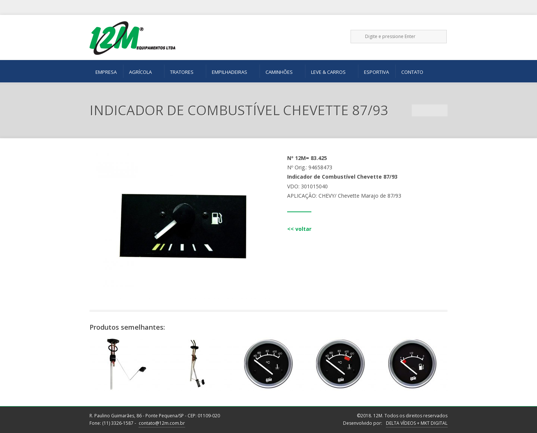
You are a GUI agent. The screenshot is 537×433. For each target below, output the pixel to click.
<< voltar (299, 228)
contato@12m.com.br (162, 423)
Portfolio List (430, 110)
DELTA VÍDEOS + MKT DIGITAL (417, 423)
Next (442, 110)
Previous (418, 110)
